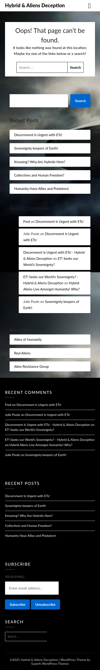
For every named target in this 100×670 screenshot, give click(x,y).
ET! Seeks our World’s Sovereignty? (29, 430)
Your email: (15, 577)
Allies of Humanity (28, 339)
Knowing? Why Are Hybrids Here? (39, 162)
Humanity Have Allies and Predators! (41, 189)
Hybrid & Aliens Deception (35, 5)
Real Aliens (22, 353)
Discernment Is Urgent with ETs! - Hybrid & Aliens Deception (47, 425)
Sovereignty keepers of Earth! (36, 148)
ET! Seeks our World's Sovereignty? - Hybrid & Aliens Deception (50, 440)
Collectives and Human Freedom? (39, 175)
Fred (26, 221)
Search (16, 89)
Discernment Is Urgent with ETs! (38, 135)
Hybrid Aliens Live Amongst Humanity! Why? (40, 445)
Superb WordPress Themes (50, 663)
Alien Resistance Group (31, 366)
